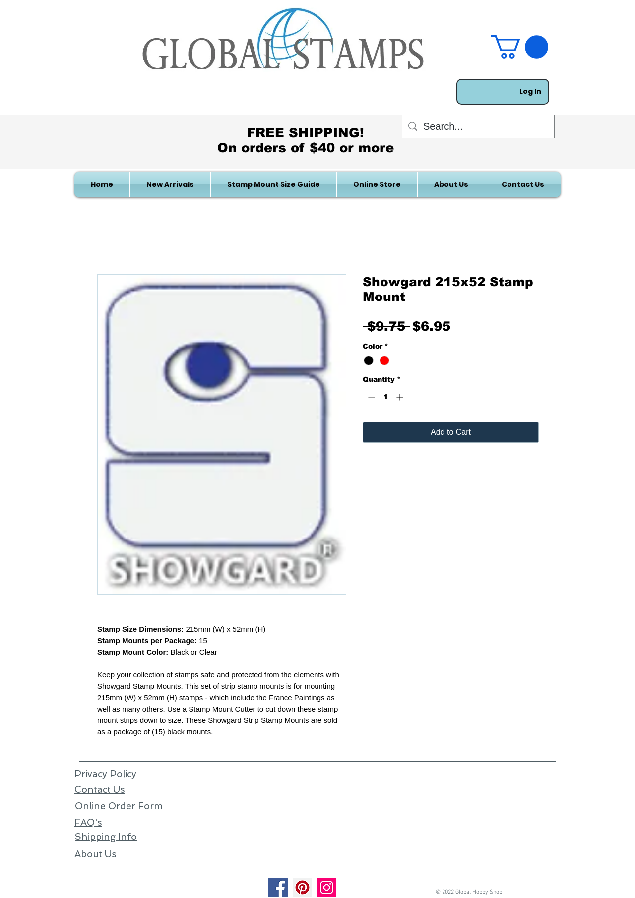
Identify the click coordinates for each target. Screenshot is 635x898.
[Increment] (400, 397)
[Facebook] (278, 887)
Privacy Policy (105, 773)
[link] (519, 47)
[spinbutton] (385, 397)
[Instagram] (326, 887)
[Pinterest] (302, 887)
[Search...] (478, 126)
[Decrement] (370, 397)
